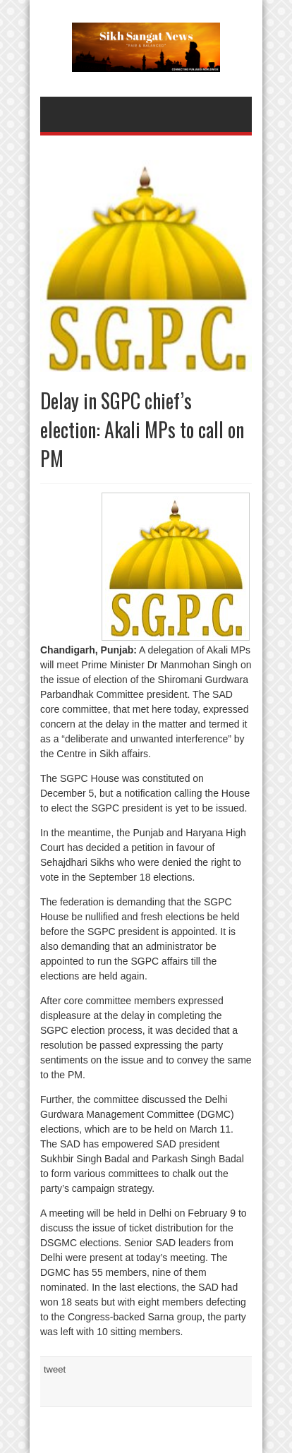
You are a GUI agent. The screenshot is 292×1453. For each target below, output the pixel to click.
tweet (55, 1369)
